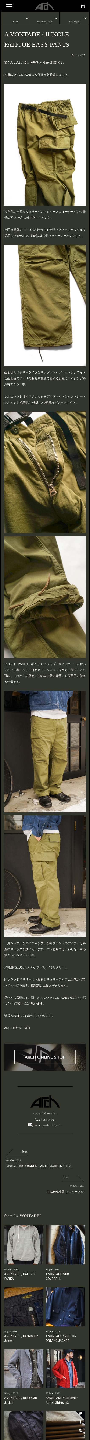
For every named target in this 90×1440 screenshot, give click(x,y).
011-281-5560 (45, 1120)
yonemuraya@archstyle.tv (45, 1125)
